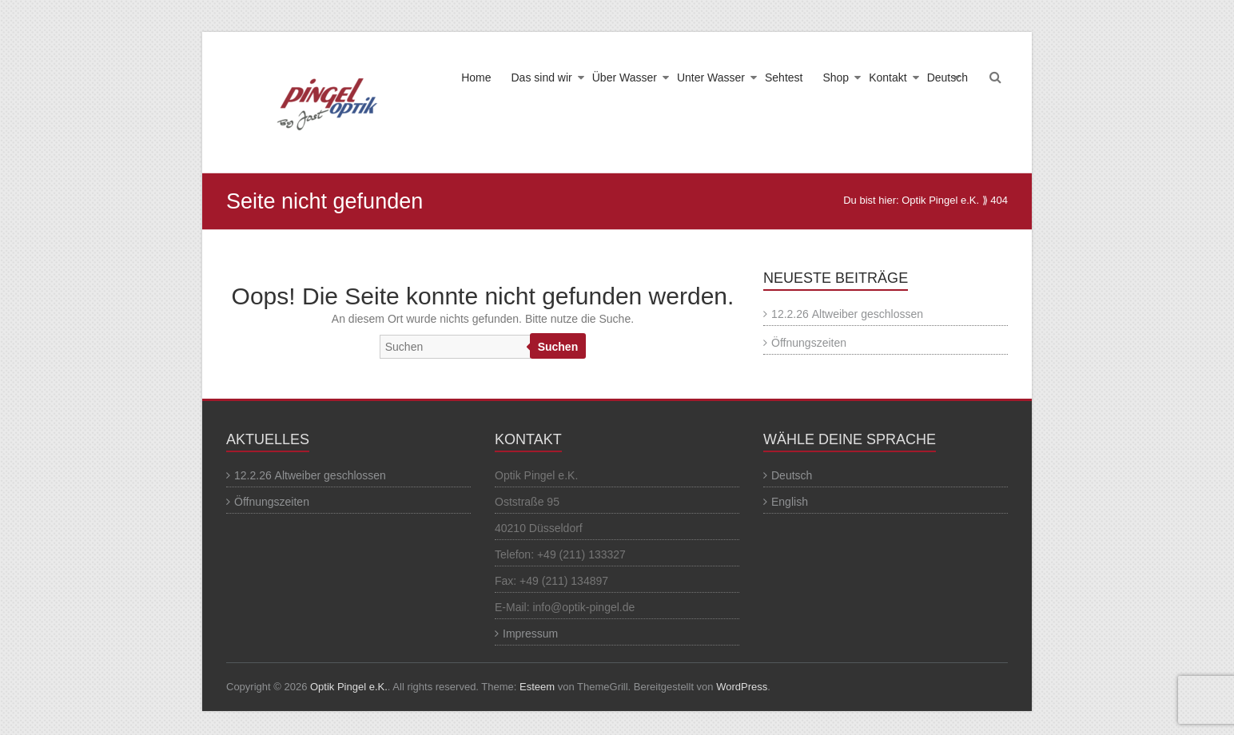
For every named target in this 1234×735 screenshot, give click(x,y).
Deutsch (947, 77)
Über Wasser (624, 77)
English (789, 501)
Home (476, 77)
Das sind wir (541, 77)
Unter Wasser (711, 77)
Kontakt (887, 77)
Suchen (558, 346)
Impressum (530, 633)
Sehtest (783, 77)
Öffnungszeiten (808, 342)
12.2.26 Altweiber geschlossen (847, 314)
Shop (835, 77)
